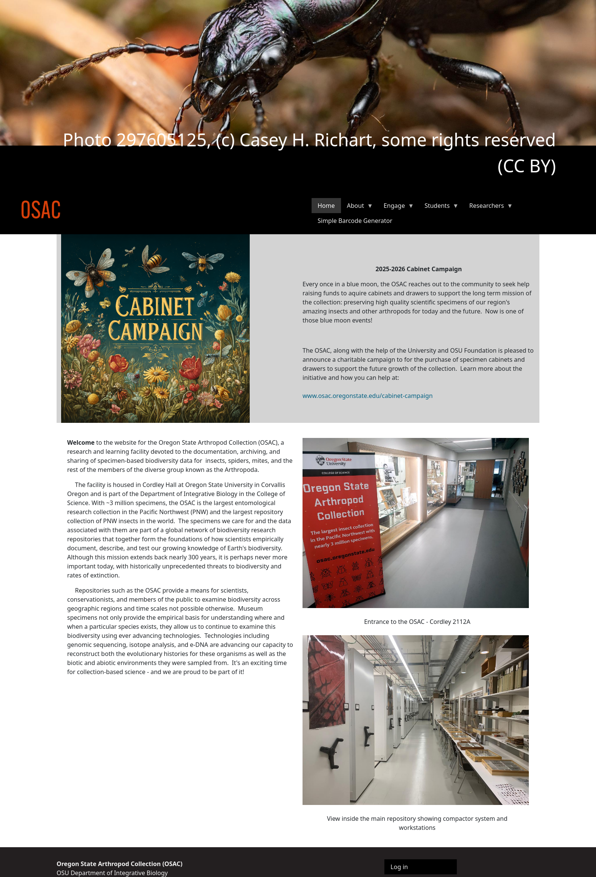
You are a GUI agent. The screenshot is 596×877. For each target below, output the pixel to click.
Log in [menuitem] (399, 867)
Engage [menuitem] (396, 207)
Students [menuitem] (438, 207)
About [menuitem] (357, 207)
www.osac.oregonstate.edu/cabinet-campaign (368, 396)
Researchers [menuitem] (488, 207)
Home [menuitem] (326, 205)
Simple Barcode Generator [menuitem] (355, 221)
